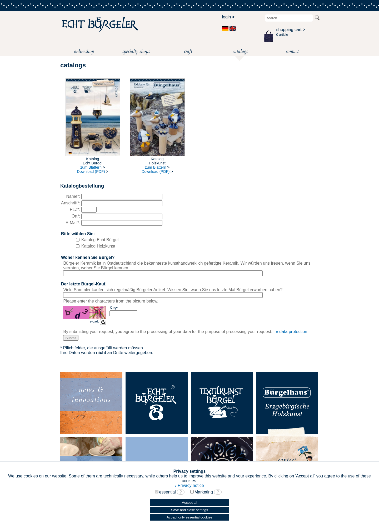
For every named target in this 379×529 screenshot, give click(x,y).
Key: (113, 308)
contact (292, 51)
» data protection (291, 331)
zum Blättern (92, 167)
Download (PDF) (92, 171)
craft (188, 51)
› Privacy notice (189, 485)
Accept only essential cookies (189, 517)
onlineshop (84, 51)
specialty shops (136, 51)
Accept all (189, 503)
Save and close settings (189, 510)
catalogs (240, 52)
